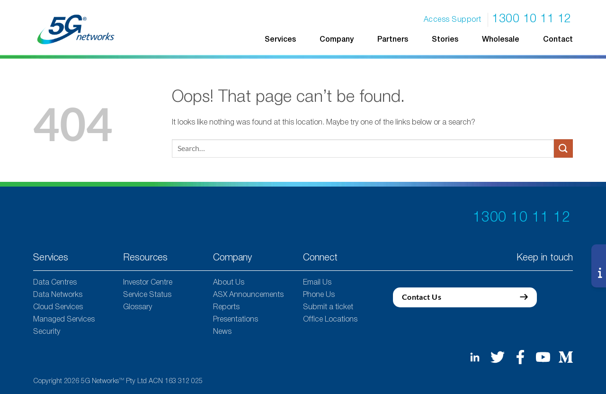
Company (337, 39)
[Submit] (563, 148)
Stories (445, 39)
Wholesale (500, 39)
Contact (558, 39)
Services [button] (280, 39)
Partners (392, 39)
